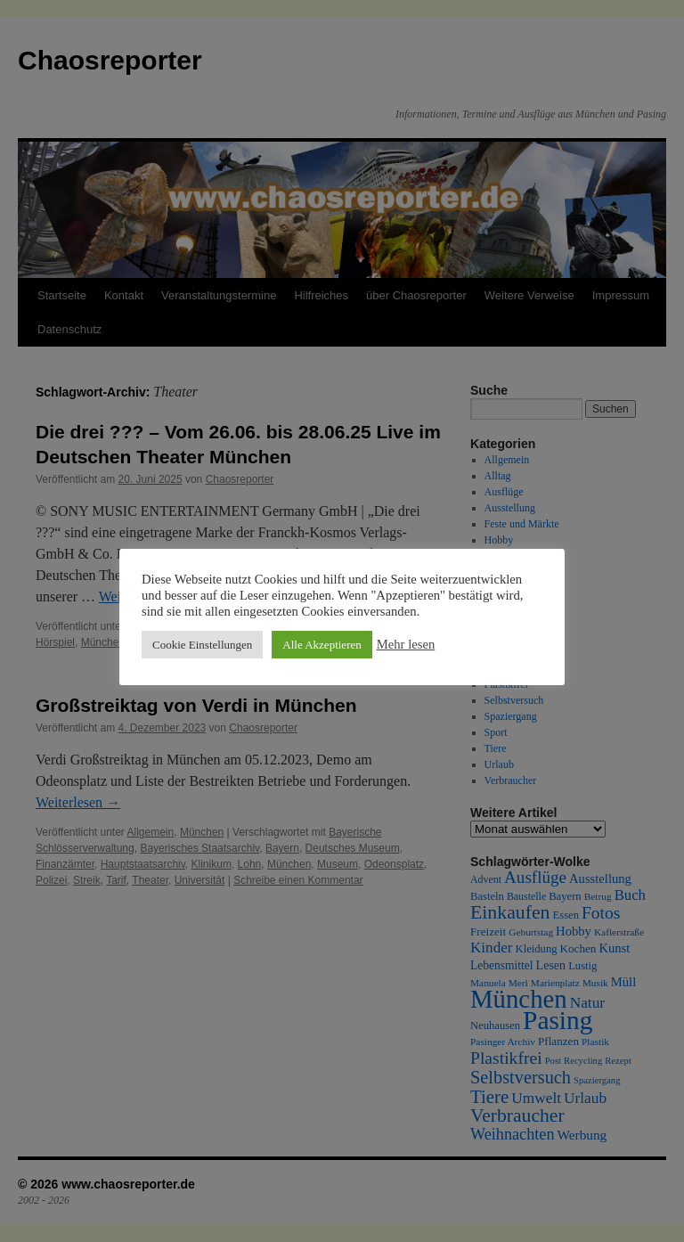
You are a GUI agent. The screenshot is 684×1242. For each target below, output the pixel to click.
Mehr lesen (406, 644)
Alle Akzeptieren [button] (321, 644)
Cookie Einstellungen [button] (202, 644)
